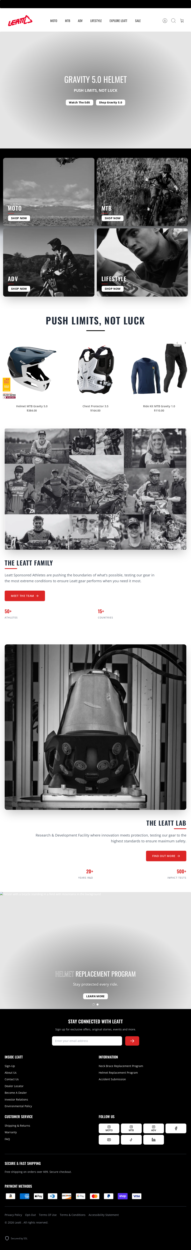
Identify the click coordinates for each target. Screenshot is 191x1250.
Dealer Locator (14, 1086)
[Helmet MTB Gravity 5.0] (32, 371)
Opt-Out (30, 1215)
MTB (67, 20)
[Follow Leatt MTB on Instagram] (131, 1128)
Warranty (11, 1132)
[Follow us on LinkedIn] (153, 1140)
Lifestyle (96, 20)
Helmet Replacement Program (118, 1072)
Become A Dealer (16, 1093)
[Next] (185, 345)
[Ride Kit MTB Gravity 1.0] (159, 371)
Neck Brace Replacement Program (121, 1066)
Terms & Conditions (72, 1215)
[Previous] (177, 345)
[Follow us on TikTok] (131, 1140)
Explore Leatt (118, 20)
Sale (138, 20)
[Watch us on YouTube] (109, 1140)
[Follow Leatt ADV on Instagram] (153, 1128)
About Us (11, 1072)
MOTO (53, 20)
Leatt (18, 1222)
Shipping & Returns (17, 1125)
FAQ (7, 1139)
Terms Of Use (48, 1215)
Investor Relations (16, 1099)
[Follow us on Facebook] (175, 1128)
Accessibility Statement (104, 1215)
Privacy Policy (13, 1215)
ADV (80, 20)
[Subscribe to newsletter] (132, 1041)
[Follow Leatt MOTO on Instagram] (109, 1128)
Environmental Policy (18, 1106)
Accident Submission (112, 1079)
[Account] (165, 20)
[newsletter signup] (87, 1041)
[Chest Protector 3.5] (95, 371)
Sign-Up (10, 1066)
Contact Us (12, 1079)
